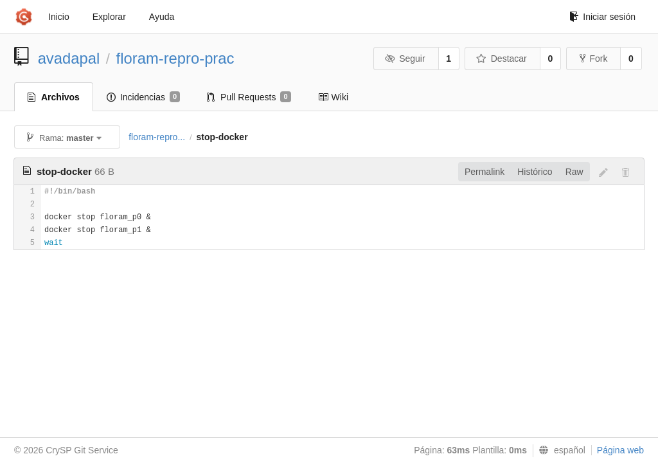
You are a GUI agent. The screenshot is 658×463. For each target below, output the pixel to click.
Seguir (405, 58)
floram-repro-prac (175, 58)
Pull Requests (249, 97)
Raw (574, 172)
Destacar (501, 58)
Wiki (333, 97)
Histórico (534, 172)
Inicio (58, 17)
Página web (620, 450)
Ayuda (161, 17)
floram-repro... (157, 136)
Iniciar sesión (602, 17)
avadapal (69, 58)
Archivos (54, 97)
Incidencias (143, 97)
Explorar (109, 17)
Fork (593, 58)
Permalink (484, 172)
